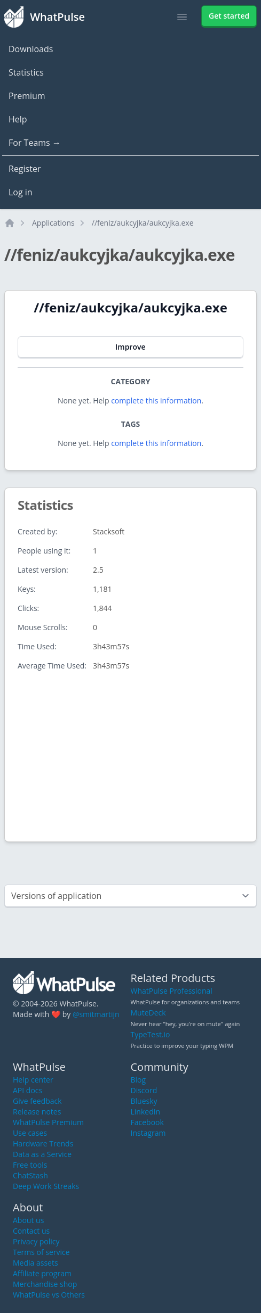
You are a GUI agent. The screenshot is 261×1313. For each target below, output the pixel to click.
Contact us (31, 1231)
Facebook (147, 1122)
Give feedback (37, 1101)
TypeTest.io (150, 1034)
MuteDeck (148, 1013)
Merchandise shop (45, 1284)
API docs (27, 1090)
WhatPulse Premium (48, 1122)
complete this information (156, 400)
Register (25, 169)
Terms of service (41, 1252)
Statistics (26, 72)
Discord (144, 1090)
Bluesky (144, 1101)
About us (28, 1220)
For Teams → (35, 142)
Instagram (148, 1133)
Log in (21, 192)
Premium (27, 96)
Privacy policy (36, 1241)
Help (18, 119)
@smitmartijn (96, 1014)
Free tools (30, 1165)
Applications (53, 223)
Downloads (31, 49)
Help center (33, 1080)
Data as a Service (42, 1154)
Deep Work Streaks (46, 1186)
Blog (138, 1080)
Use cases (30, 1133)
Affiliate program (42, 1273)
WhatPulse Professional (171, 991)
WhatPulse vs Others (49, 1295)
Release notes (37, 1111)
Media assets (35, 1263)
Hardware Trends (43, 1143)
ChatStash (30, 1175)
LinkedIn (146, 1111)
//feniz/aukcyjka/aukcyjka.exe (143, 223)
